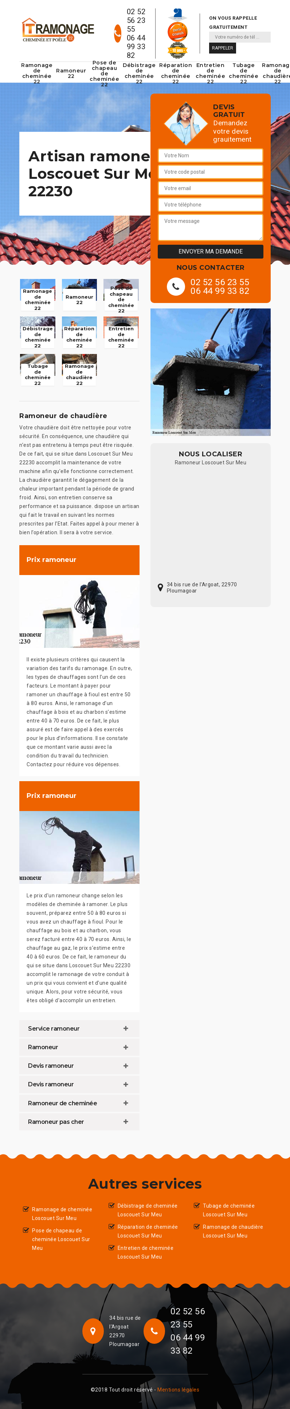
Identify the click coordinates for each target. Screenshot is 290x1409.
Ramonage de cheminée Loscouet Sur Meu (62, 1214)
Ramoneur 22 (71, 73)
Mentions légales (178, 1390)
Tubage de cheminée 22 (243, 73)
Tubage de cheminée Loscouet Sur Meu (229, 1210)
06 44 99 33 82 (136, 47)
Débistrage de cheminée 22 (139, 73)
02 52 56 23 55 (136, 20)
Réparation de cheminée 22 (175, 73)
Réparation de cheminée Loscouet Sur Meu (148, 1231)
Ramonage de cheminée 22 (36, 73)
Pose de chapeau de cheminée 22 (104, 73)
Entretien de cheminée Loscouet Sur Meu (146, 1252)
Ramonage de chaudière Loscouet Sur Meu (233, 1231)
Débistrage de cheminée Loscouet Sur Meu (148, 1210)
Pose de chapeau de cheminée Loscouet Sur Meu (61, 1239)
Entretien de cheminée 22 (210, 73)
